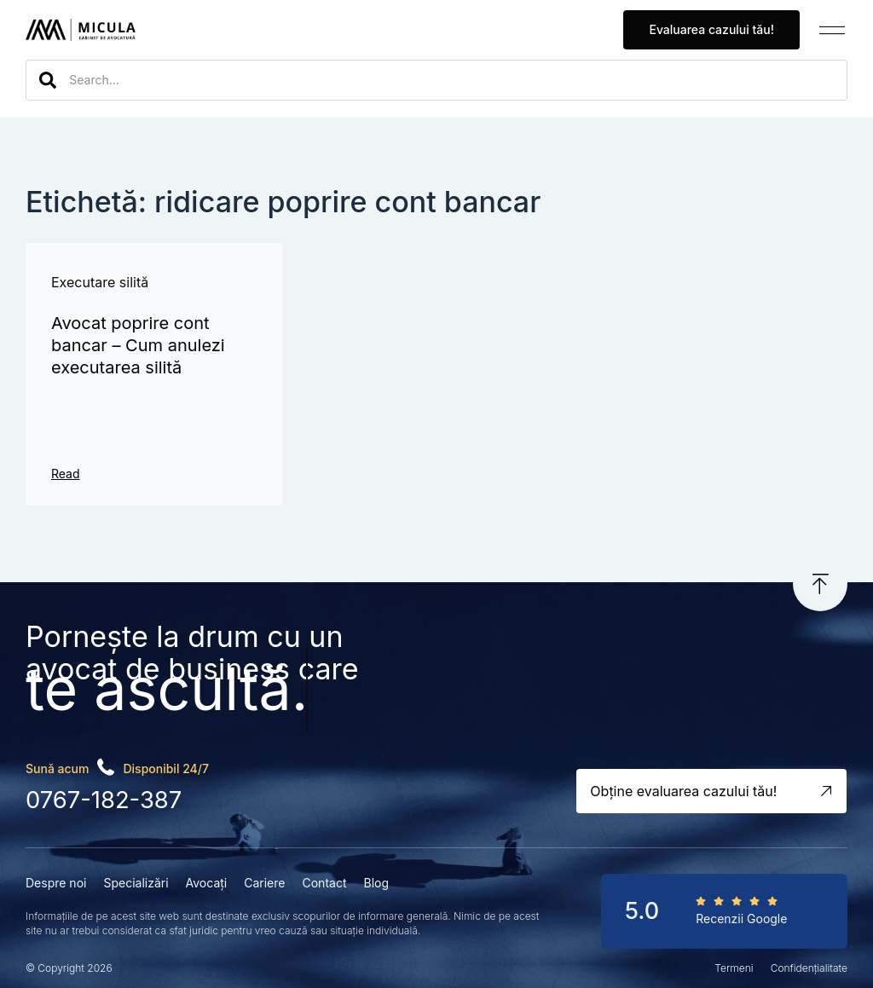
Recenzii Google (741, 917)
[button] (832, 30)
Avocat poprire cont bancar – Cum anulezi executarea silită (138, 345)
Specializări (135, 881)
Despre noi (56, 881)
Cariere (264, 881)
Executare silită (99, 282)
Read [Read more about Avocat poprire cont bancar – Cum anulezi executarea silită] (65, 473)
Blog (376, 881)
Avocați (207, 881)
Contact (324, 881)
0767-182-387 (103, 799)
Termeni (733, 967)
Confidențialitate (809, 967)
